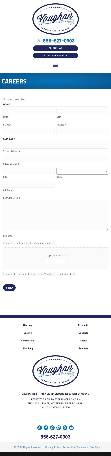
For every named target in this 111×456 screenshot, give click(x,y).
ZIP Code (8, 188)
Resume (7, 234)
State (60, 176)
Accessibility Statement (75, 445)
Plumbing (27, 346)
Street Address (11, 150)
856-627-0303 (55, 434)
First (5, 116)
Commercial (27, 338)
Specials (83, 330)
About (83, 338)
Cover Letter (11, 196)
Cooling (28, 330)
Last (59, 116)
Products (83, 323)
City (5, 175)
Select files (55, 260)
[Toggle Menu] (55, 65)
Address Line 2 (11, 162)
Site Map (95, 445)
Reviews (83, 346)
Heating (27, 323)
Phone (61, 124)
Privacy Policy (53, 445)
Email (7, 124)
